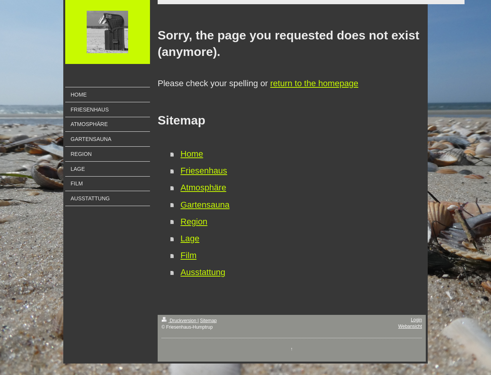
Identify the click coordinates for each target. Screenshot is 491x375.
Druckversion (179, 320)
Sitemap (208, 320)
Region (194, 221)
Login (416, 320)
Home (192, 154)
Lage (190, 238)
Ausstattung (203, 272)
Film (189, 255)
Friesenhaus (204, 170)
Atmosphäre (203, 187)
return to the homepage (314, 83)
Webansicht (410, 326)
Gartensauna (205, 205)
